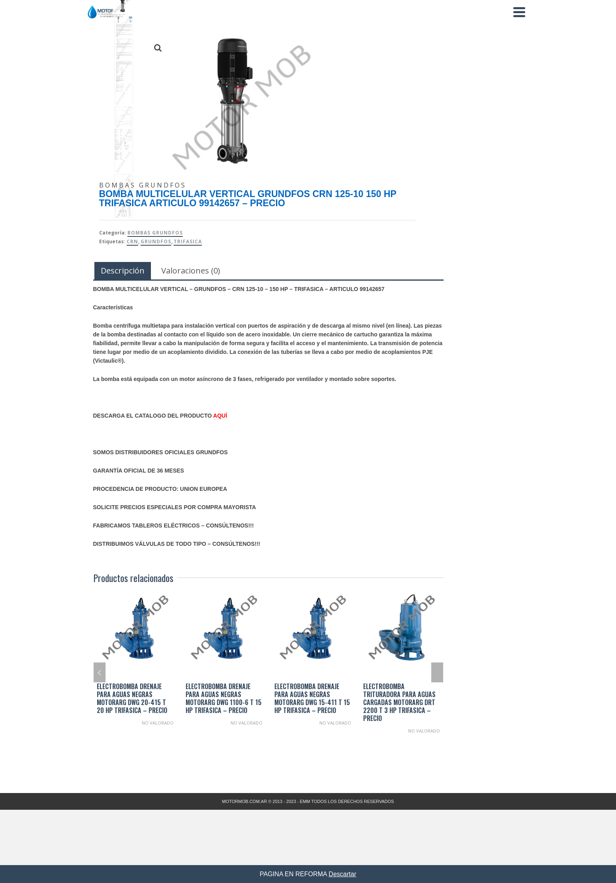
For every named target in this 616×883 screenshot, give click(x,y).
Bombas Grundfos (155, 232)
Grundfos (156, 241)
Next (437, 672)
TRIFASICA (188, 241)
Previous (100, 672)
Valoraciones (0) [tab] (190, 270)
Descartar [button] (342, 874)
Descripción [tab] (123, 270)
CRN (132, 241)
